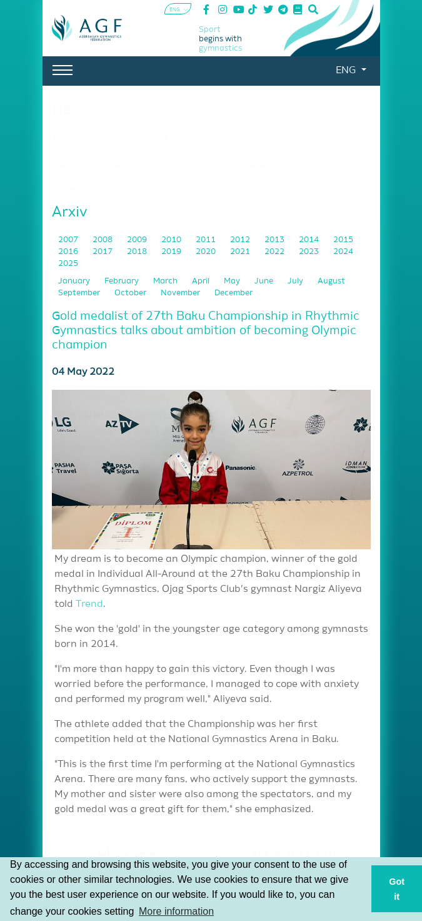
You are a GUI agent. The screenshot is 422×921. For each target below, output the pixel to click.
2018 (138, 252)
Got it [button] (396, 889)
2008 (103, 240)
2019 (172, 252)
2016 (69, 252)
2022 (275, 252)
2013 (275, 240)
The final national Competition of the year (125, 139)
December (233, 293)
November (181, 293)
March (166, 281)
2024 (343, 252)
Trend (89, 604)
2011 (207, 240)
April (201, 281)
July (296, 281)
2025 (68, 264)
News (71, 109)
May (233, 281)
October (131, 293)
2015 (343, 240)
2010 (172, 240)
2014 (310, 240)
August (331, 281)
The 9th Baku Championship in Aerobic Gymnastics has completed (168, 191)
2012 (241, 240)
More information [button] (176, 911)
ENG (347, 71)
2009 (138, 240)
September (80, 293)
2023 (310, 252)
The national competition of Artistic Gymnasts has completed (160, 165)
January (75, 281)
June (264, 281)
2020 (207, 252)
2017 (103, 252)
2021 (241, 252)
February (122, 281)
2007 (69, 240)
